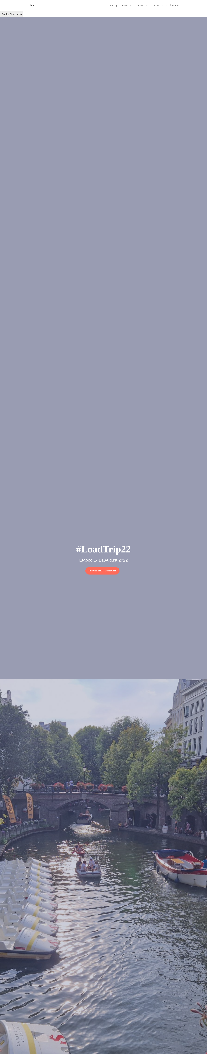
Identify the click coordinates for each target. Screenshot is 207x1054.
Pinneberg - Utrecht (102, 570)
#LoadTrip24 (128, 6)
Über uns (174, 6)
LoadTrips (113, 6)
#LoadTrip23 (144, 6)
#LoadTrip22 (160, 6)
